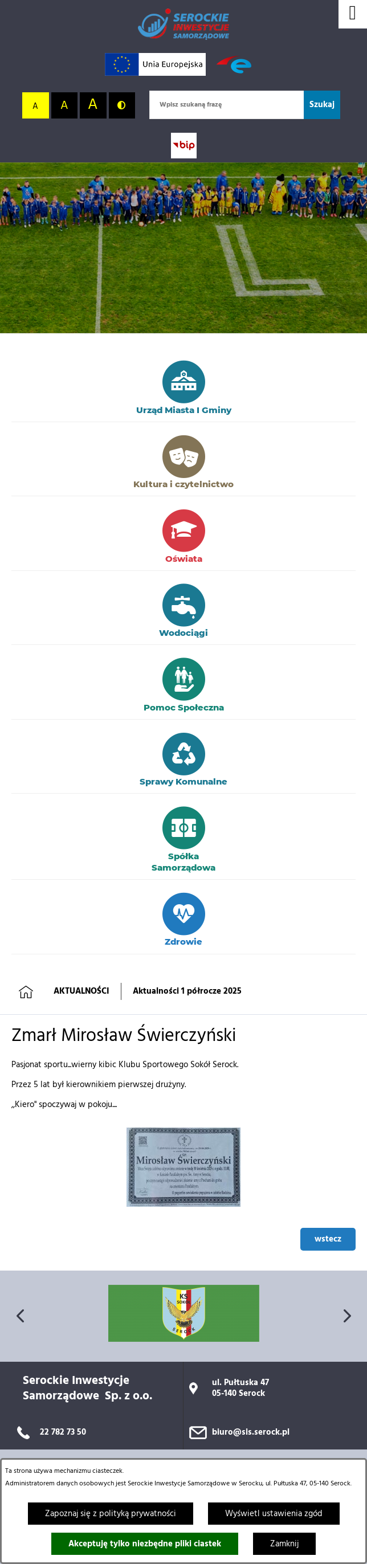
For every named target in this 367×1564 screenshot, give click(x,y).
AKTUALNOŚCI (81, 991)
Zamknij (284, 1544)
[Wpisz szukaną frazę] (226, 105)
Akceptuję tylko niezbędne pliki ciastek (144, 1544)
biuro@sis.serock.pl (250, 1432)
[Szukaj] (322, 105)
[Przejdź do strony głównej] (183, 24)
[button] (183, 1204)
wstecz (328, 1239)
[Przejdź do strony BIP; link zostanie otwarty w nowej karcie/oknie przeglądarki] (184, 145)
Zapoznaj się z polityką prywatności (110, 1514)
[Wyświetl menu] (353, 14)
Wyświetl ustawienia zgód (274, 1514)
